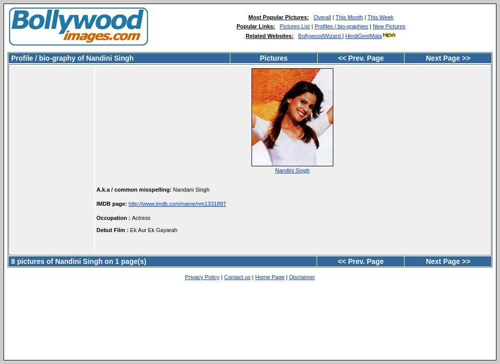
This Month (349, 17)
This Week (381, 17)
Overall (322, 17)
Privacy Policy (202, 277)
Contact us (237, 277)
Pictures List (295, 26)
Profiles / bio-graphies (341, 26)
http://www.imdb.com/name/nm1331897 (177, 204)
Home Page (269, 277)
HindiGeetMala (370, 36)
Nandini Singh (292, 170)
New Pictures (389, 26)
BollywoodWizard (320, 36)
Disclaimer (302, 277)
